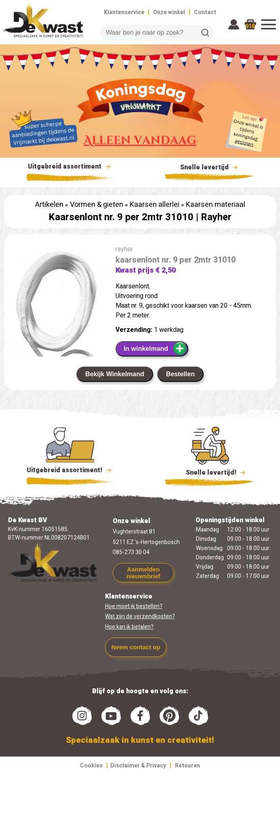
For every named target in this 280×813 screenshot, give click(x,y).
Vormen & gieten (96, 204)
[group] (55, 323)
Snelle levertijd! (210, 472)
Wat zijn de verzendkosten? (140, 616)
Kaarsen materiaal (215, 204)
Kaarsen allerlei (154, 204)
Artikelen (49, 204)
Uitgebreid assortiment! (70, 470)
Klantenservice (124, 12)
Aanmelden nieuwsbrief (143, 573)
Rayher (216, 217)
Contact (205, 12)
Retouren (187, 765)
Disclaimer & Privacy (138, 765)
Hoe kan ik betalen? (129, 627)
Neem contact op (136, 647)
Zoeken (205, 32)
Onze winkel (169, 12)
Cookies (91, 765)
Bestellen (180, 374)
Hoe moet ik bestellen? (133, 606)
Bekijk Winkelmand (114, 374)
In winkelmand (155, 348)
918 (250, 26)
